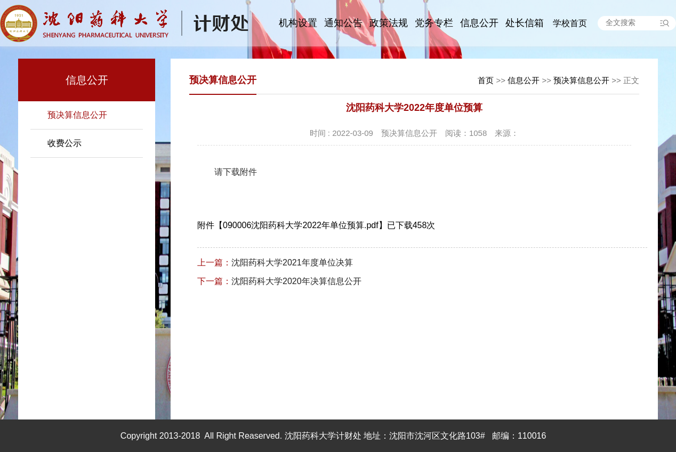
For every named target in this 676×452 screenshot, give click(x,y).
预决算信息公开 (77, 114)
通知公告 (343, 23)
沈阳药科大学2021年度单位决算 (275, 262)
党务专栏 (434, 23)
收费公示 (64, 143)
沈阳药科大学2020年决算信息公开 (279, 281)
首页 (486, 80)
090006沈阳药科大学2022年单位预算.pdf (301, 225)
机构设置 (298, 23)
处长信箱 (524, 23)
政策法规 (388, 23)
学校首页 (570, 23)
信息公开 (479, 23)
